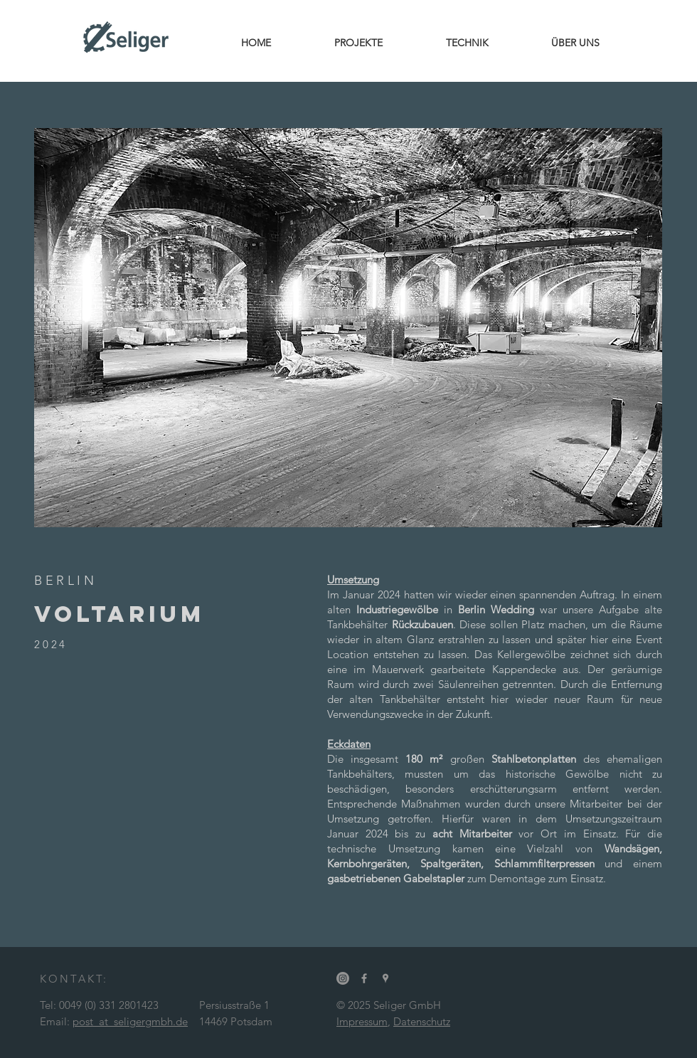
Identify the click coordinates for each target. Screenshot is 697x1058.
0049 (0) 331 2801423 (109, 1005)
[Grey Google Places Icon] (385, 978)
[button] (348, 327)
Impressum (362, 1021)
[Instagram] (342, 978)
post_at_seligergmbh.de (130, 1021)
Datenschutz (421, 1021)
